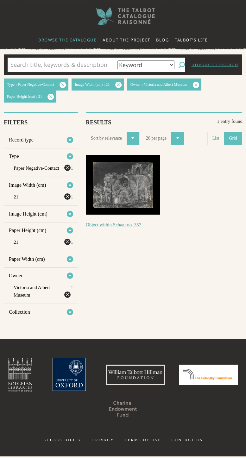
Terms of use (143, 441)
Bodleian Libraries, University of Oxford (47, 375)
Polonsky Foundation (91, 410)
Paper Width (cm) (27, 259)
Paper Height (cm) (27, 230)
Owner (16, 275)
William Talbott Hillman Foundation (167, 376)
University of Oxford (97, 375)
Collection (19, 312)
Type (14, 156)
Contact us (187, 441)
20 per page (165, 138)
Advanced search (215, 64)
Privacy (103, 441)
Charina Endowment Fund (155, 410)
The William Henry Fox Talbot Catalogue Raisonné (123, 16)
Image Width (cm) (27, 185)
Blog (162, 40)
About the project (126, 40)
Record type (21, 139)
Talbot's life (191, 40)
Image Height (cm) (28, 213)
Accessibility (62, 441)
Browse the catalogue (67, 40)
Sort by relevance (115, 138)
